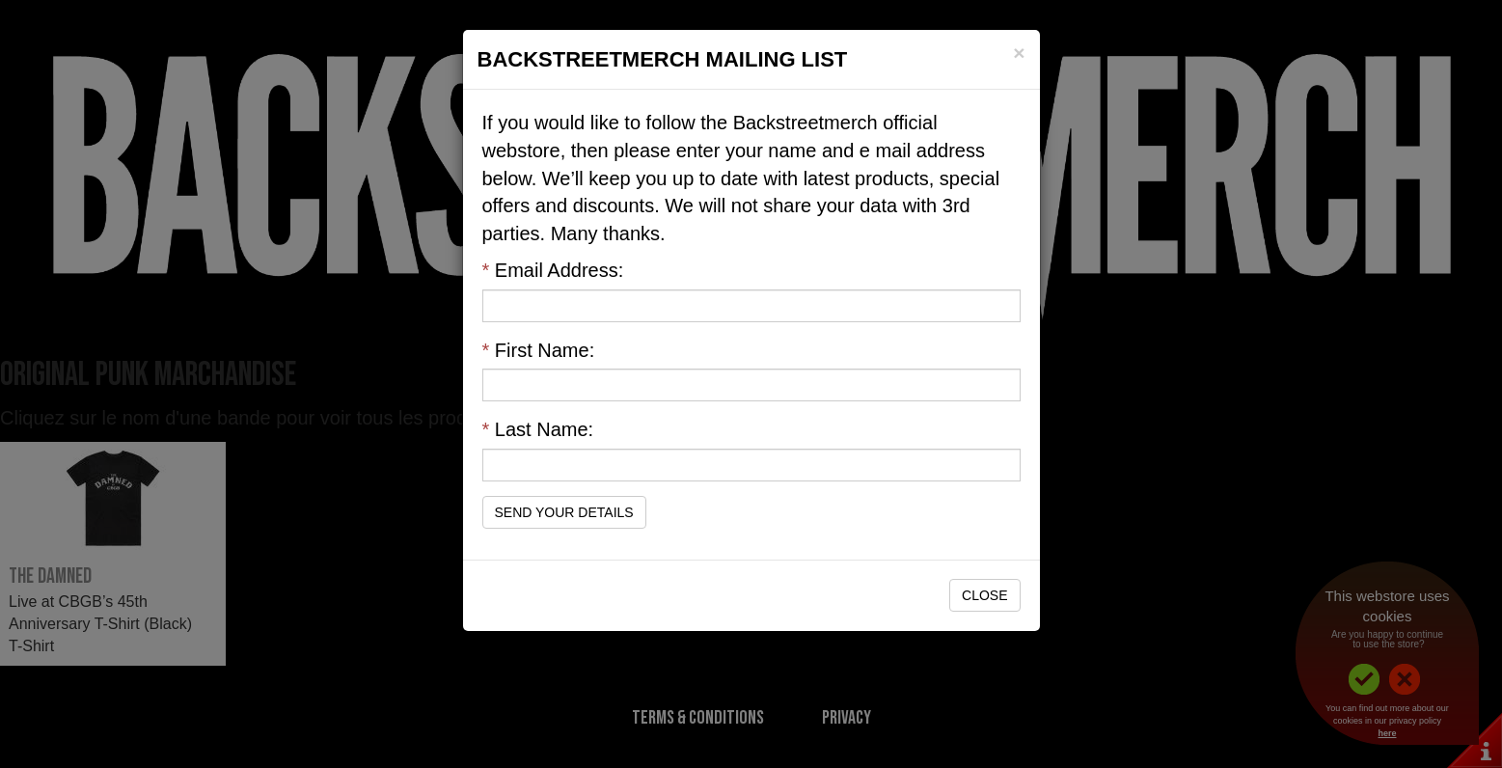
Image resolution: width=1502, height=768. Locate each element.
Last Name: (538, 429)
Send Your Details (564, 512)
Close (984, 595)
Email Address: (553, 270)
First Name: (538, 350)
